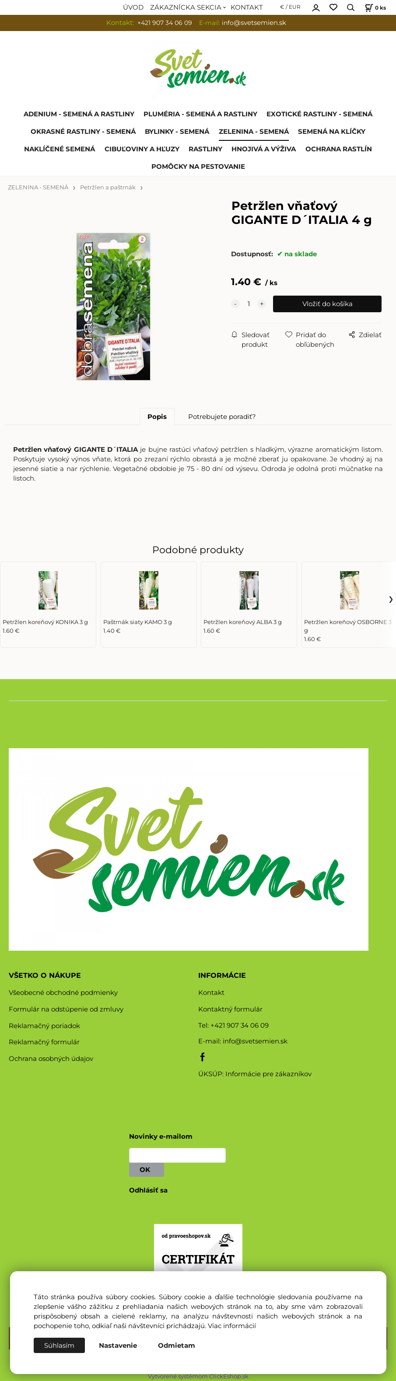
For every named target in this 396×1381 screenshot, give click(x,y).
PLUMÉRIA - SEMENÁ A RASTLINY (200, 114)
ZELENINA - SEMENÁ (254, 132)
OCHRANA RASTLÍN (338, 149)
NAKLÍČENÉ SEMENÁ (59, 149)
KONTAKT (247, 7)
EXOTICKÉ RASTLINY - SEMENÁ (319, 114)
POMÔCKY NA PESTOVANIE (198, 167)
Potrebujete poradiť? (222, 417)
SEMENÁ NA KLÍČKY (331, 132)
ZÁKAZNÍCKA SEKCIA (185, 7)
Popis (157, 417)
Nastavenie (118, 1346)
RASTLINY (205, 149)
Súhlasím (59, 1346)
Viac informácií (232, 1326)
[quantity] (248, 304)
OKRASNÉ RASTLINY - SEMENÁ (83, 132)
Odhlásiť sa (148, 1190)
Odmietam (176, 1346)
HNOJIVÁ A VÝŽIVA (263, 149)
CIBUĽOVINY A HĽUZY (142, 149)
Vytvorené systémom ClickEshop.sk (198, 1376)
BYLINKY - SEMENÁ (177, 132)
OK (147, 1170)
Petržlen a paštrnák (108, 187)
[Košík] (374, 7)
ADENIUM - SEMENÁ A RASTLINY (79, 114)
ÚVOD (133, 7)
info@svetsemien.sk (255, 1041)
